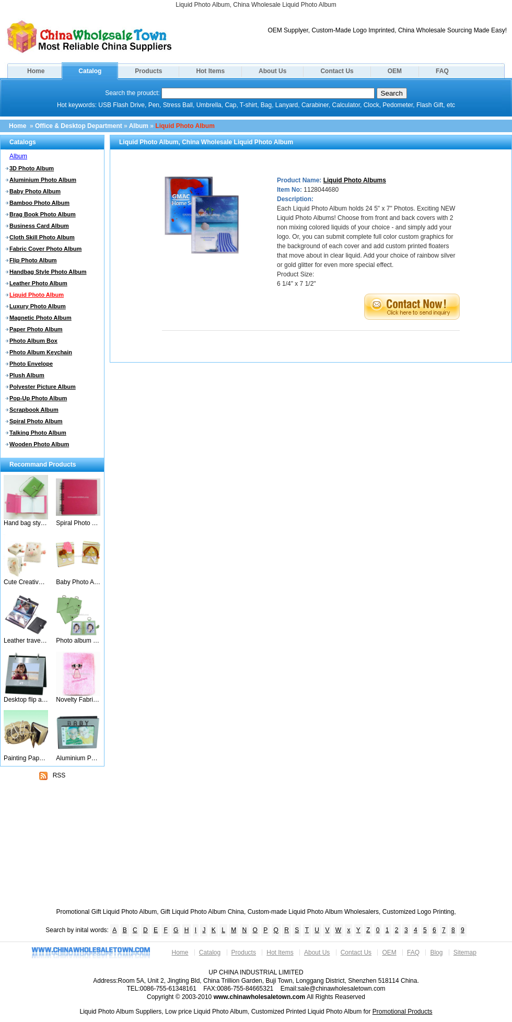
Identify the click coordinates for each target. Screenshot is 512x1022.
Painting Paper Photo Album (26, 758)
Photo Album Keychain (40, 352)
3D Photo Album (31, 168)
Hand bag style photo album (26, 523)
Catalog (89, 71)
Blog (436, 952)
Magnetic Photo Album (40, 318)
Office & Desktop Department (78, 126)
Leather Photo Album (38, 283)
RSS (52, 776)
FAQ (442, 71)
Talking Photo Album (37, 432)
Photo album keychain (78, 640)
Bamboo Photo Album (39, 203)
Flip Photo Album (33, 260)
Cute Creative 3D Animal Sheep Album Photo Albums (26, 582)
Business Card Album (39, 226)
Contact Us (336, 71)
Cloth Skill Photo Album (42, 237)
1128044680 (321, 189)
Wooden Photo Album (39, 444)
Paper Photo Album (36, 329)
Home (35, 71)
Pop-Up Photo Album (38, 398)
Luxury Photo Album (37, 306)
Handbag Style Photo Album (48, 272)
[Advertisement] (52, 848)
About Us (272, 71)
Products (148, 71)
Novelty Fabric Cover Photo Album (78, 699)
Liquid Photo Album (185, 126)
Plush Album (26, 375)
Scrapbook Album (34, 410)
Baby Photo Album (35, 191)
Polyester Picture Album (42, 387)
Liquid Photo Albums (354, 180)
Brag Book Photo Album (42, 214)
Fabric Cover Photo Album (45, 249)
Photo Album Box (33, 341)
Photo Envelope (31, 364)
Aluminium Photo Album (42, 180)
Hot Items (210, 71)
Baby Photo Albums (78, 582)
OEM (395, 71)
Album (138, 126)
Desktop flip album (26, 699)
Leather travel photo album (26, 640)
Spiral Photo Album (36, 421)
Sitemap (464, 952)
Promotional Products (403, 1011)
